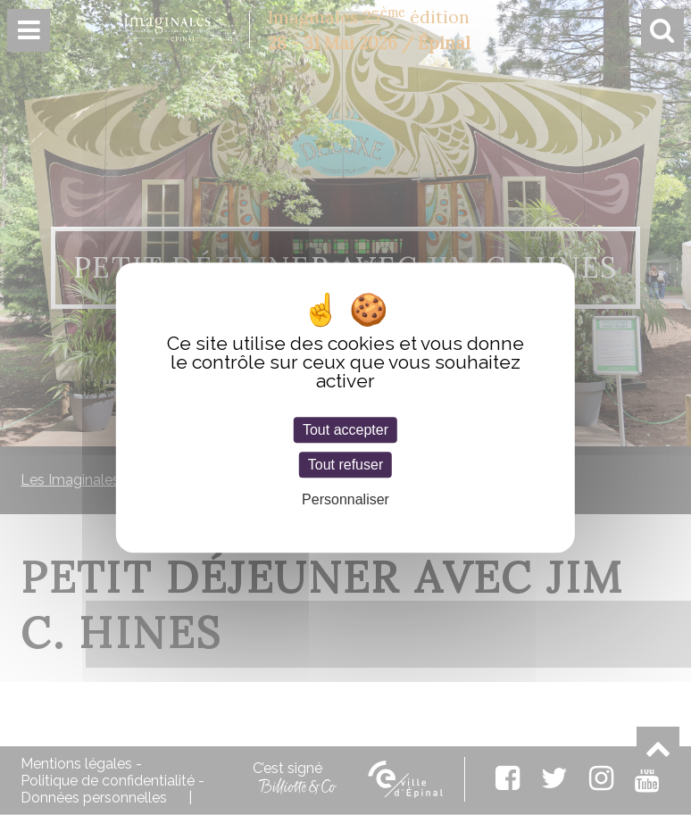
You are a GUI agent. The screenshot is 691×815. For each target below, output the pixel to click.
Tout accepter (345, 429)
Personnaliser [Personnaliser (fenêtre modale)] (345, 499)
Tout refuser (345, 464)
